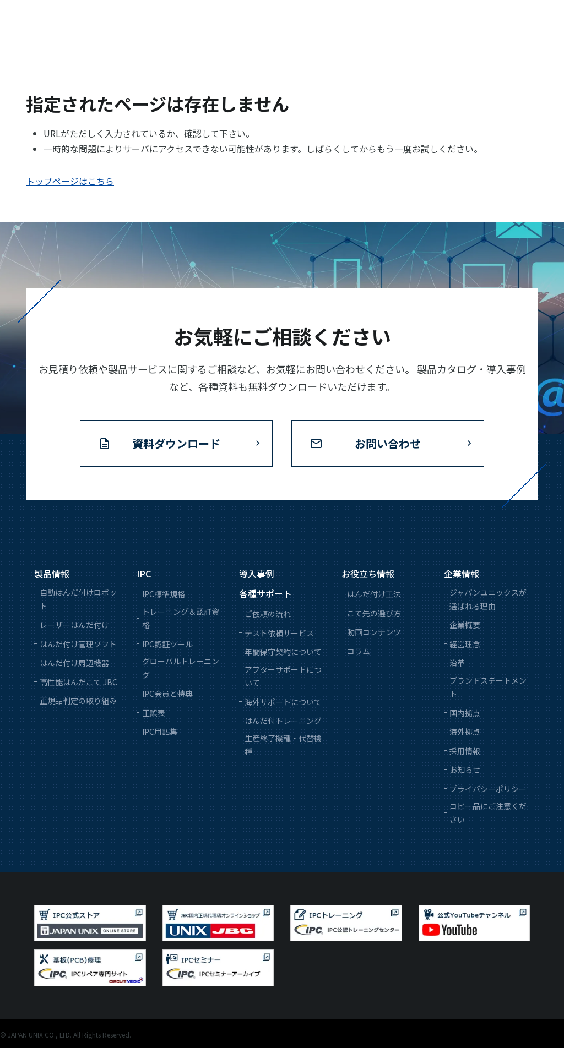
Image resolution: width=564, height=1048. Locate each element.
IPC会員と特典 (167, 693)
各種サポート (265, 593)
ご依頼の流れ (268, 613)
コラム (358, 651)
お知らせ (464, 769)
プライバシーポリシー (488, 788)
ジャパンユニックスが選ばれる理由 (488, 599)
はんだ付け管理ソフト (78, 643)
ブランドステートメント (488, 687)
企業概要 (464, 624)
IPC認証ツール (167, 643)
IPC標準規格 (163, 593)
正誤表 (153, 712)
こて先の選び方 (374, 613)
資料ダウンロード (176, 443)
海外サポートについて (283, 701)
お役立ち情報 (367, 573)
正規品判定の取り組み (78, 700)
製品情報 (51, 573)
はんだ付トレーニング (283, 720)
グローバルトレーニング (180, 668)
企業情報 (461, 573)
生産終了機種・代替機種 (283, 745)
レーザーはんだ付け (74, 624)
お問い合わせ (388, 443)
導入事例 (256, 573)
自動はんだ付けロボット (78, 599)
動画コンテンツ (374, 631)
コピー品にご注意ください (488, 812)
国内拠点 (464, 712)
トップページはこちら (70, 181)
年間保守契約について (283, 651)
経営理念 (464, 643)
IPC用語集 (159, 731)
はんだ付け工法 (374, 593)
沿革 (457, 662)
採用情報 (464, 750)
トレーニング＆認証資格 (180, 618)
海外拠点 (464, 731)
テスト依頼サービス (279, 632)
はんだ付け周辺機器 (74, 662)
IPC (144, 573)
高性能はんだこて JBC (78, 681)
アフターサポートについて (283, 676)
